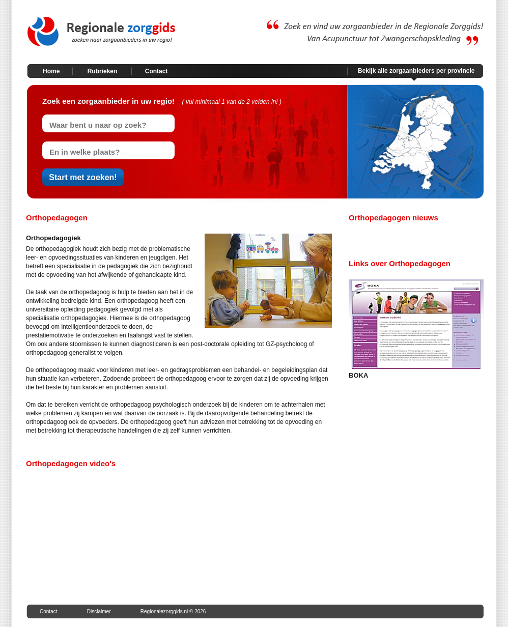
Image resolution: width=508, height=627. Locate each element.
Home (51, 71)
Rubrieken (103, 71)
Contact (156, 71)
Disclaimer (99, 611)
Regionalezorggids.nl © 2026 (173, 611)
